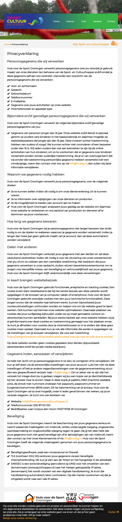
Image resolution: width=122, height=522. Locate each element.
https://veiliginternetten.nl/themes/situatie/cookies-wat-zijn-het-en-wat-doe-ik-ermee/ (60, 336)
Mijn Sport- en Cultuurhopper (91, 44)
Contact (111, 21)
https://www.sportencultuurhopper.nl (45, 401)
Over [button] (83, 21)
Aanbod (97, 21)
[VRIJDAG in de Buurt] (71, 498)
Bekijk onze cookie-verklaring (19, 518)
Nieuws (70, 21)
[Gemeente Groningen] (88, 498)
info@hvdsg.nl (78, 163)
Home (56, 21)
